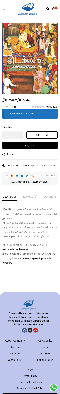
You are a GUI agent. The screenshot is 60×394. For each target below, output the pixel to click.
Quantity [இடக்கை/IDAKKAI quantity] (7, 127)
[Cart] (53, 8)
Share (10, 154)
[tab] (9, 196)
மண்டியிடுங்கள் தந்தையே (37, 258)
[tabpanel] (30, 236)
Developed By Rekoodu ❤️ (30, 386)
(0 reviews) (52, 106)
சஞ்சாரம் (7, 262)
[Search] (48, 8)
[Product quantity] (12, 135)
